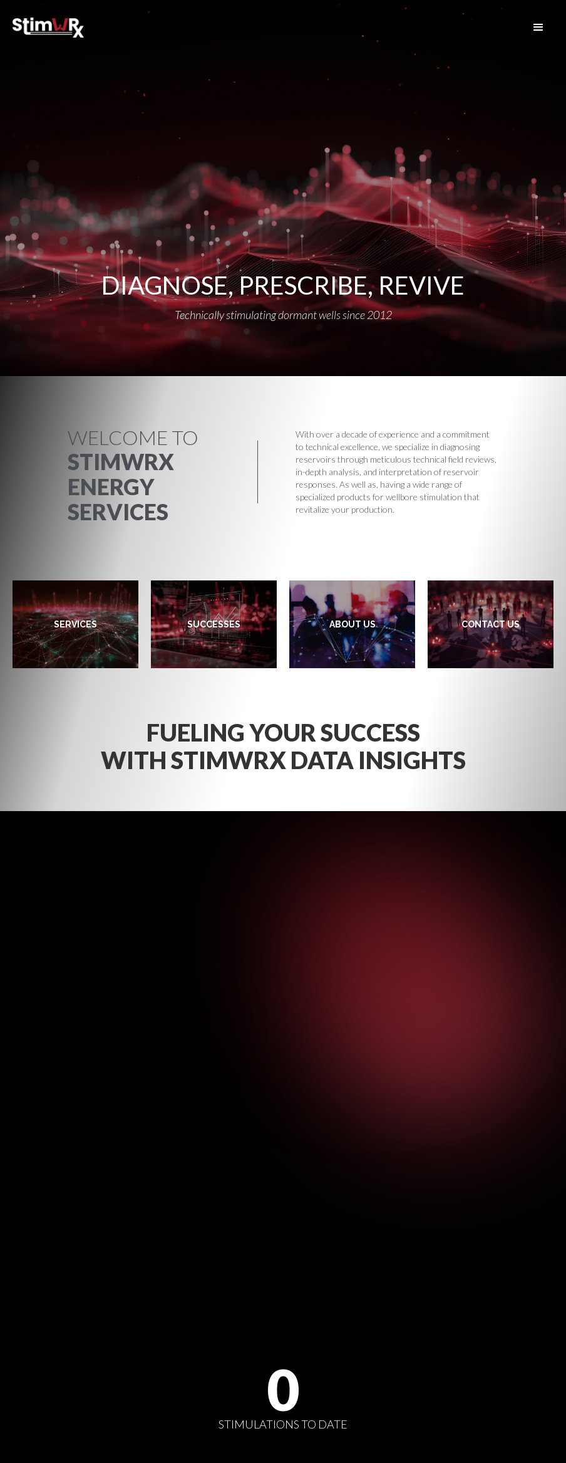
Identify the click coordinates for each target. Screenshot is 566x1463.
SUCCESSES (213, 624)
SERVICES (75, 624)
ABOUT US (352, 624)
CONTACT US (490, 624)
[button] (538, 28)
